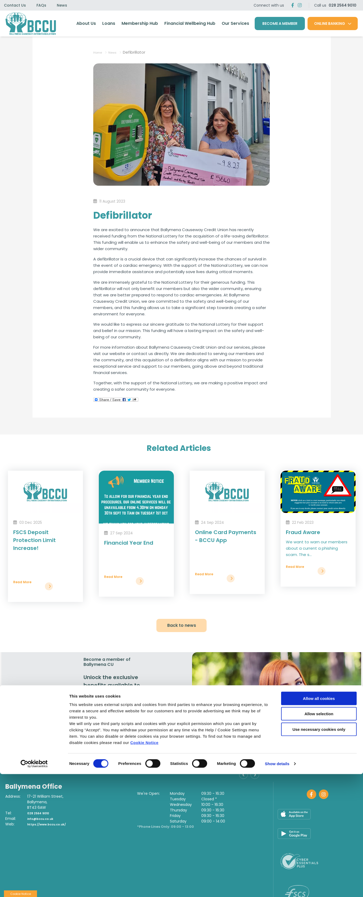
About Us (86, 23)
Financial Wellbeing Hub (189, 23)
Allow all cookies (319, 821)
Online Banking (329, 23)
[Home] (29, 23)
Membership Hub (140, 23)
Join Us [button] (100, 751)
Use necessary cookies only (318, 852)
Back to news (181, 625)
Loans (108, 23)
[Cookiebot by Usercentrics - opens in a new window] (34, 887)
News (62, 5)
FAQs (41, 5)
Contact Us (15, 5)
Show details (277, 886)
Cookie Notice (144, 865)
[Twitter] (300, 5)
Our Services (235, 23)
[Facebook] (292, 5)
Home (99, 52)
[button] (244, 777)
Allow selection (318, 836)
